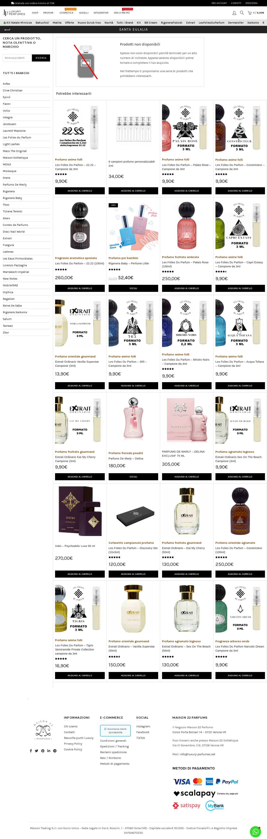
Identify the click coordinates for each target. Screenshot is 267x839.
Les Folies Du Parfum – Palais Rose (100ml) (185, 264)
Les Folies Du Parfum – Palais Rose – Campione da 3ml (186, 167)
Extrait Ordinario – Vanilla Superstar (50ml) (132, 648)
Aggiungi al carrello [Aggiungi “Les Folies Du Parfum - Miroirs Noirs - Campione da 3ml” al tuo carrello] (186, 385)
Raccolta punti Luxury (78, 738)
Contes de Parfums (15, 225)
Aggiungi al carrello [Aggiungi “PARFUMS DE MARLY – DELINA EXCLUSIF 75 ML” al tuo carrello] (186, 476)
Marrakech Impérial (16, 272)
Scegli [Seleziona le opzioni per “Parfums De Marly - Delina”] (133, 476)
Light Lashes (11, 144)
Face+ (7, 104)
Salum (7, 319)
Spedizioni (251, 3)
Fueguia (8, 245)
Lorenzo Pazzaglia (15, 265)
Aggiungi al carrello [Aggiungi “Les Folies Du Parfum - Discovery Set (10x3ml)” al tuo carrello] (133, 574)
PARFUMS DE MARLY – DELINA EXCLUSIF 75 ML (183, 453)
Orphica (8, 292)
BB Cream (150, 22)
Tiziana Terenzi (12, 211)
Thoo (6, 204)
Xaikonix (253, 22)
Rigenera (9, 191)
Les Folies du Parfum (17, 137)
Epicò (6, 97)
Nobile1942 (10, 285)
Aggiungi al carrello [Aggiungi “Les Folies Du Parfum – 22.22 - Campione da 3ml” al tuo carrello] (80, 190)
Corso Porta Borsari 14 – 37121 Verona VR (199, 732)
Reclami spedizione (113, 752)
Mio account (219, 3)
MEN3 (7, 164)
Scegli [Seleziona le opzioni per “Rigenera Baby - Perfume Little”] (133, 288)
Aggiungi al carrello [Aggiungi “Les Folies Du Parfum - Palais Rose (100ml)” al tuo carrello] (186, 288)
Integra (7, 117)
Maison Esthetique (15, 157)
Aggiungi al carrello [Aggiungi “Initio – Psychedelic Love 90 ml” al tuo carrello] (80, 574)
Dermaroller (236, 22)
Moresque (9, 171)
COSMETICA (68, 11)
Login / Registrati (234, 13)
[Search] (242, 12)
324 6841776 (115, 732)
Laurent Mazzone (14, 130)
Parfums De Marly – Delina (126, 458)
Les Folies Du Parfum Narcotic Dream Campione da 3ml (239, 648)
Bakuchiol (42, 22)
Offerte (69, 22)
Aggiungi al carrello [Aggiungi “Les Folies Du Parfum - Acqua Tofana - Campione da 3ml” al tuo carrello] (240, 385)
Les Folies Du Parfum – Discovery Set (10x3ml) (133, 550)
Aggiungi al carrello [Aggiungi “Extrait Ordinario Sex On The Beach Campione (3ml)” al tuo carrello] (240, 476)
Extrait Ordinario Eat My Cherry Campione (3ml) (75, 459)
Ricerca (41, 57)
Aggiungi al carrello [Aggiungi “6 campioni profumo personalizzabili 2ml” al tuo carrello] (133, 190)
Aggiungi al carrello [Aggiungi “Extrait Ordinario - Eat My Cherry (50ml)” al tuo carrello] (186, 574)
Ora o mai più (123, 11)
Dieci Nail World (14, 231)
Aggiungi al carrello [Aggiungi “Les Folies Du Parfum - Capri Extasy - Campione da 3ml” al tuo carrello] (240, 288)
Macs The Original (15, 151)
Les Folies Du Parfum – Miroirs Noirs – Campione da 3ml (186, 361)
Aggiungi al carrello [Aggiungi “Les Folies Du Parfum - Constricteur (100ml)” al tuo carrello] (240, 574)
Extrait (190, 22)
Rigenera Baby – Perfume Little (129, 263)
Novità (109, 22)
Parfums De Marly (15, 184)
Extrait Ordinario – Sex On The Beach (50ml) (186, 648)
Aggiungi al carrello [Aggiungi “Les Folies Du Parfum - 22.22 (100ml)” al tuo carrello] (80, 288)
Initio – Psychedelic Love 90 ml (75, 546)
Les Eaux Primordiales (18, 258)
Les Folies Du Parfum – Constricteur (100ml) (238, 550)
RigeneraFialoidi (171, 22)
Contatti (236, 3)
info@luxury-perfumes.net (197, 754)
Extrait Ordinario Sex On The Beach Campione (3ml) (238, 459)
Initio (6, 110)
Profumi (48, 12)
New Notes (10, 278)
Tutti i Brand (125, 22)
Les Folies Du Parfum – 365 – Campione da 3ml (128, 363)
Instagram (143, 726)
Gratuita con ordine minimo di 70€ (34, 3)
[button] (255, 831)
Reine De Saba (12, 305)
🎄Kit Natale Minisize (17, 22)
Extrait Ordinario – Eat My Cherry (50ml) (183, 550)
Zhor (6, 332)
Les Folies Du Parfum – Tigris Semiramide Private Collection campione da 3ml (74, 649)
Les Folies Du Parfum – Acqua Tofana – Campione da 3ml (239, 363)
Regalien (8, 299)
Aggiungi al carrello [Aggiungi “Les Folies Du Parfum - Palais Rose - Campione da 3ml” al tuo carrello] (186, 190)
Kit (139, 22)
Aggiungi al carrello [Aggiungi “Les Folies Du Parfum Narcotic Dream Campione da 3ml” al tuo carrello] (240, 675)
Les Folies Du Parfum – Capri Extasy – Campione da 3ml (239, 264)
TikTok (140, 738)
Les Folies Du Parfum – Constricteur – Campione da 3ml (240, 167)
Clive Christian (12, 90)
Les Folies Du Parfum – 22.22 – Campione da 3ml (75, 167)
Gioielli (83, 12)
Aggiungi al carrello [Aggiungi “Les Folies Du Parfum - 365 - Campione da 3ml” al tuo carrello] (133, 385)
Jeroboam (9, 124)
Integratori (101, 12)
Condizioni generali (113, 740)
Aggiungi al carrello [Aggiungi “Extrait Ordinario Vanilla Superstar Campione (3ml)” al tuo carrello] (80, 385)
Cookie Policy (73, 749)
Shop (35, 12)
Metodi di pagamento (114, 763)
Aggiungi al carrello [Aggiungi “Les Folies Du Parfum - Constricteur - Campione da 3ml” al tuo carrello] (240, 190)
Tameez (8, 326)
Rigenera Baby (12, 198)
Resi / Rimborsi (110, 758)
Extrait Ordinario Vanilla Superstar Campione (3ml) (77, 363)
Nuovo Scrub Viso (89, 22)
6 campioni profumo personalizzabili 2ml (132, 163)
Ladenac (8, 251)
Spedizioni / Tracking (114, 746)
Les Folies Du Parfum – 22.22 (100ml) (79, 263)
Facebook (142, 732)
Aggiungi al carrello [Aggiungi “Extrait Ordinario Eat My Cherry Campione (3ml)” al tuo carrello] (80, 476)
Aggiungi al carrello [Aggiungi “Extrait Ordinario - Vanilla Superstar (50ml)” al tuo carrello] (133, 675)
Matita (57, 22)
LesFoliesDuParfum (211, 22)
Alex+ (6, 218)
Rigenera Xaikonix (15, 312)
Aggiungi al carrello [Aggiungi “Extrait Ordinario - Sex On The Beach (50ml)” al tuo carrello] (186, 675)
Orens (6, 177)
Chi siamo (71, 726)
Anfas (6, 83)
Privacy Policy (73, 743)
